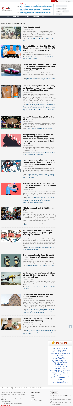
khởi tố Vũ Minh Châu (60, 350)
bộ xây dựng (29, 309)
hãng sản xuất (29, 78)
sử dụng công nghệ (36, 107)
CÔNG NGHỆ (36, 16)
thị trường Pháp (42, 106)
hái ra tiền (41, 78)
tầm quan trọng (38, 56)
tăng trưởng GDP (38, 223)
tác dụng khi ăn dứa (60, 375)
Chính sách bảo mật (5, 405)
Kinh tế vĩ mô (18, 388)
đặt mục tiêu (40, 109)
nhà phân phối (29, 286)
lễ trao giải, (50, 128)
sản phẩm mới (35, 106)
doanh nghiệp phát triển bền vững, (39, 128)
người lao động (43, 265)
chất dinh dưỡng (40, 175)
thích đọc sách (51, 174)
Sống (41, 388)
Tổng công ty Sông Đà (45, 309)
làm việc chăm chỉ (49, 198)
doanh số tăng (51, 265)
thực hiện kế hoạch (32, 109)
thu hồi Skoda (60, 369)
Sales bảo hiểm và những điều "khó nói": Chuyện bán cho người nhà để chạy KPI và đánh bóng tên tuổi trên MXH (39, 48)
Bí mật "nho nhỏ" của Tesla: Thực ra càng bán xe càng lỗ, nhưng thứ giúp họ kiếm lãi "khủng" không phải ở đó (39, 66)
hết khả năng (48, 152)
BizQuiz (58, 11)
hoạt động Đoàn (48, 247)
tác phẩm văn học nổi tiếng (29, 175)
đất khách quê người (30, 38)
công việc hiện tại (30, 177)
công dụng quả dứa (60, 382)
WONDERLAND (55, 353)
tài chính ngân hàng (39, 247)
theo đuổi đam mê (35, 200)
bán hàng (46, 286)
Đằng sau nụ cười (30, 247)
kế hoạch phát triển (45, 107)
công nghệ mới (47, 109)
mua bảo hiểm (46, 56)
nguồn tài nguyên (27, 107)
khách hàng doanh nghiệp (49, 330)
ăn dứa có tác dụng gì (60, 373)
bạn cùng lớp (31, 198)
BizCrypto (59, 14)
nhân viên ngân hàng (30, 330)
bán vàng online (66, 351)
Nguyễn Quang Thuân (60, 361)
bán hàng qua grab (57, 371)
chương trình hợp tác (30, 104)
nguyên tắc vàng (43, 200)
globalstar (62, 353)
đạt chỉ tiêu (46, 38)
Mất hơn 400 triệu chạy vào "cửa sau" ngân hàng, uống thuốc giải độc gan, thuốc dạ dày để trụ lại (38, 233)
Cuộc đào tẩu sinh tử (31, 27)
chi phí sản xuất (31, 80)
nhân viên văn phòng (30, 152)
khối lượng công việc (49, 332)
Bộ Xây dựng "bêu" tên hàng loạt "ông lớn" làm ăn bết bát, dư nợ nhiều (38, 295)
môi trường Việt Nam (31, 311)
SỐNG (43, 16)
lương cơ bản (30, 249)
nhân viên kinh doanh (38, 154)
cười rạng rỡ (34, 174)
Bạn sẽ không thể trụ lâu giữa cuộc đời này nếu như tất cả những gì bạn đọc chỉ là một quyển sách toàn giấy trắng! (39, 162)
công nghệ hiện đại (50, 104)
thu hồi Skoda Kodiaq (60, 366)
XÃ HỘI (7, 16)
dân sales (41, 286)
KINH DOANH (26, 16)
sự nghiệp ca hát (32, 202)
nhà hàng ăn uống (40, 152)
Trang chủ (5, 388)
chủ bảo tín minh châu (60, 348)
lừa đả (68, 353)
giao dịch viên (39, 330)
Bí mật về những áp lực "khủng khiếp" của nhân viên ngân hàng (38, 319)
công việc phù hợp (45, 197)
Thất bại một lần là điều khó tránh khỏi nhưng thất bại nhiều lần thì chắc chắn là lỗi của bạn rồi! (39, 185)
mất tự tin (36, 249)
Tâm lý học (65, 11)
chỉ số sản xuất (40, 311)
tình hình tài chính (40, 312)
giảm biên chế (40, 332)
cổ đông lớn (47, 78)
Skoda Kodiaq (60, 364)
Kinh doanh (27, 388)
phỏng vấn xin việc (36, 197)
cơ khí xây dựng (48, 311)
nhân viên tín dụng (27, 333)
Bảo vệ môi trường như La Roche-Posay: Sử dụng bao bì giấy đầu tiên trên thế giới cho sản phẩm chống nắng (39, 88)
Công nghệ (35, 388)
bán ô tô (38, 80)
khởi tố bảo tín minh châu (56, 351)
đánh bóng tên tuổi (30, 56)
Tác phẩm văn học (42, 174)
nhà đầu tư (43, 80)
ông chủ (27, 288)
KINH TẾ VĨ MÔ (16, 16)
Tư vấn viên (34, 58)
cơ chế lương (36, 265)
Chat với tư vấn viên (36, 400)
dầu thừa (60, 356)
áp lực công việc (26, 332)
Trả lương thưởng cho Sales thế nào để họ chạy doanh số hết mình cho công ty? (39, 256)
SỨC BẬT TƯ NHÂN (61, 8)
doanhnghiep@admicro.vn (37, 399)
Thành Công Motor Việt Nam (60, 362)
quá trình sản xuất (27, 106)
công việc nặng (39, 38)
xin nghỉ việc (40, 202)
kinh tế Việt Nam (29, 223)
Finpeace (67, 371)
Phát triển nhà (36, 309)
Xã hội (11, 388)
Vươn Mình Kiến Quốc (62, 6)
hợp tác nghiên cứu (40, 104)
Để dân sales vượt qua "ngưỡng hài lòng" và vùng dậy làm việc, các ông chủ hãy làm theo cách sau (39, 275)
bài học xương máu (39, 198)
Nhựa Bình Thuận (60, 358)
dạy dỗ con (28, 174)
